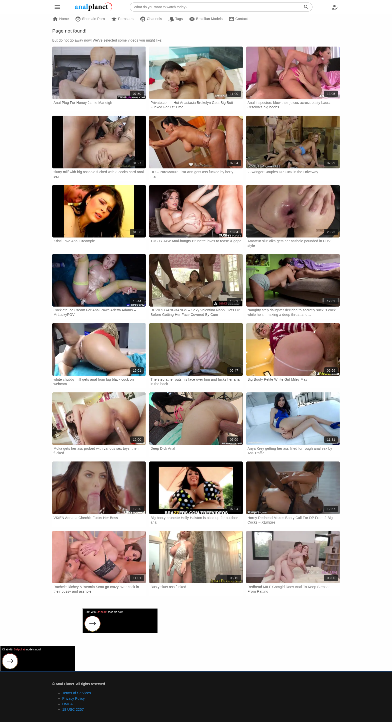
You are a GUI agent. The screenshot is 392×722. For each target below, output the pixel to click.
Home (60, 19)
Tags (175, 19)
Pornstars (122, 19)
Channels (151, 19)
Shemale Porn (90, 19)
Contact (238, 19)
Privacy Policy (73, 698)
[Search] (306, 7)
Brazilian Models (205, 19)
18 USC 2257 (73, 709)
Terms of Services (76, 693)
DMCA (67, 704)
